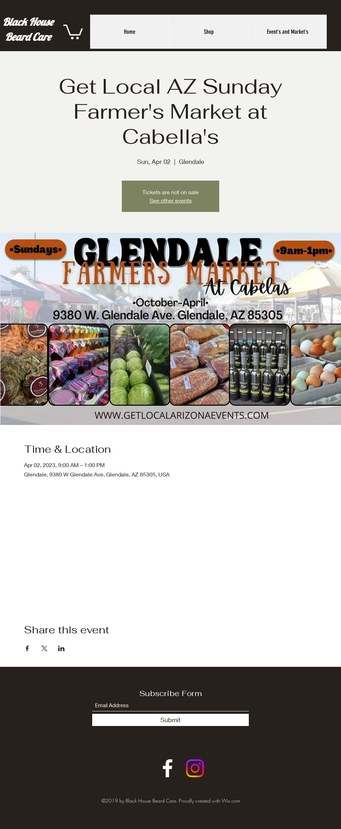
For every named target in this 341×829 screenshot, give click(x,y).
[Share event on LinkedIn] (61, 648)
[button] (73, 31)
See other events (171, 200)
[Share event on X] (44, 648)
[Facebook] (168, 768)
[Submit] (170, 720)
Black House (27, 22)
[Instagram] (195, 768)
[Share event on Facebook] (27, 648)
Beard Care (28, 37)
